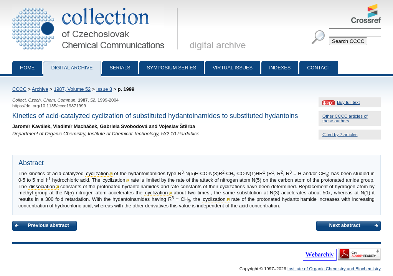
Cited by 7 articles (340, 134)
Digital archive (71, 68)
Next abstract (344, 225)
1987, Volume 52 (72, 89)
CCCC (19, 89)
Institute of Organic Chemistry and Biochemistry (334, 268)
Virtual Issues (233, 68)
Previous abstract (48, 225)
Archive (40, 89)
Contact (318, 68)
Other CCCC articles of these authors (345, 118)
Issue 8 (104, 89)
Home (27, 68)
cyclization (97, 173)
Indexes (280, 68)
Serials (120, 68)
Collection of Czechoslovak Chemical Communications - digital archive (96, 7)
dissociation (42, 186)
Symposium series (171, 68)
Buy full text (348, 102)
